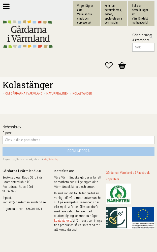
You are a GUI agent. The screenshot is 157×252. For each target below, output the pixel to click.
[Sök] (150, 37)
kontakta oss (62, 220)
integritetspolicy (51, 159)
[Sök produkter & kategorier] (143, 47)
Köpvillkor (112, 179)
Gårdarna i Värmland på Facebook (128, 173)
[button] (111, 65)
